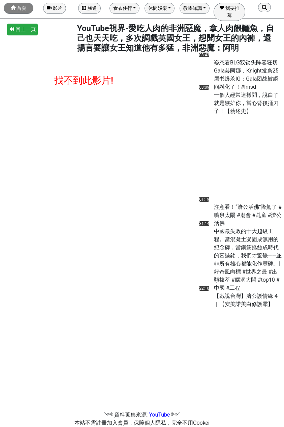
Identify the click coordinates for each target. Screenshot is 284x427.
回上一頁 (22, 29)
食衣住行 (122, 8)
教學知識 (192, 8)
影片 (54, 8)
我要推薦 (229, 11)
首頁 (18, 8)
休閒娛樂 (157, 8)
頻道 (89, 8)
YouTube (159, 414)
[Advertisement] (223, 157)
